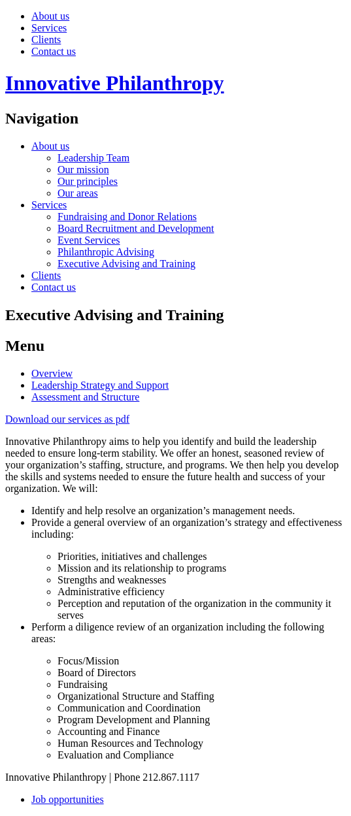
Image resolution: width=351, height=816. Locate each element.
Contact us (53, 51)
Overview (52, 373)
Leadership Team (93, 157)
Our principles (88, 181)
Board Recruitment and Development (136, 228)
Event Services (89, 240)
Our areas (78, 193)
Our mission (83, 169)
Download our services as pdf (67, 419)
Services (49, 27)
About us (50, 16)
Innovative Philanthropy (114, 83)
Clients (46, 39)
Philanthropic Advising (106, 251)
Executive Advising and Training (126, 263)
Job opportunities (67, 799)
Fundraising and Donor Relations (127, 216)
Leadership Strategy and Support (100, 385)
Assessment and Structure (85, 396)
